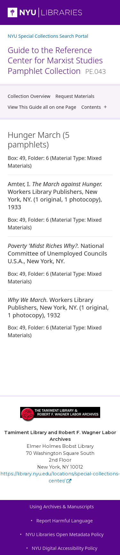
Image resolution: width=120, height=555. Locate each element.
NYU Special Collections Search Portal (48, 36)
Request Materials (74, 96)
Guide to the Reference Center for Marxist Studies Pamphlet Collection (57, 60)
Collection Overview (29, 96)
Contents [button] (95, 107)
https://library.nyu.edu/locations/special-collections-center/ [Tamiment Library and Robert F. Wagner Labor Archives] (60, 477)
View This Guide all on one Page (42, 107)
